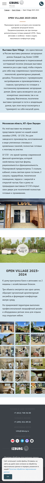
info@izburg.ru (22, 431)
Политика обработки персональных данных (21, 457)
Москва (12, 6)
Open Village (16, 10)
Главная (6, 10)
